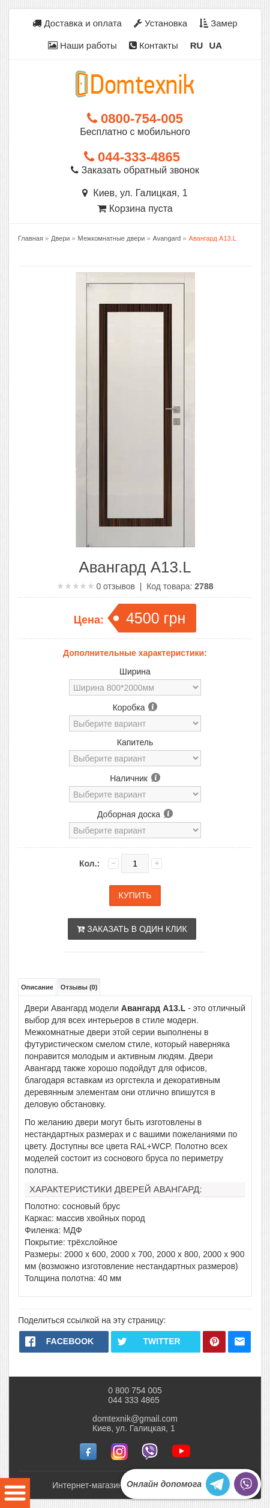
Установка (160, 23)
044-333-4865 (132, 156)
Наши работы (82, 45)
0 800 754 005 (135, 1390)
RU (196, 45)
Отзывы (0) (79, 987)
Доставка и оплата (77, 23)
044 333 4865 (134, 1400)
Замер (218, 23)
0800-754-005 (135, 118)
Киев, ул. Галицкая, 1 (134, 193)
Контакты (153, 45)
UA (215, 45)
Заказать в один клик (132, 929)
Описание (37, 987)
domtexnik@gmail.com (135, 1418)
